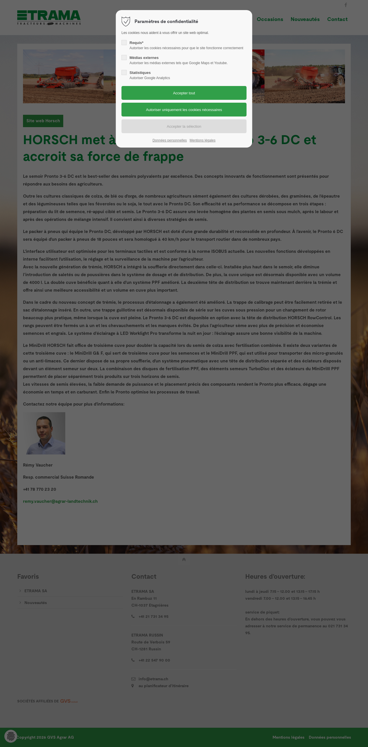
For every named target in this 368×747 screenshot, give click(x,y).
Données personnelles (169, 140)
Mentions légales (202, 140)
